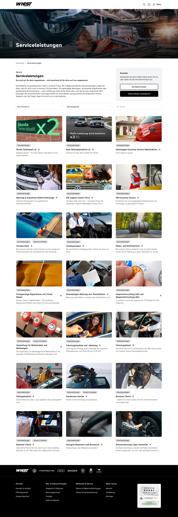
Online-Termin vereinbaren (139, 94)
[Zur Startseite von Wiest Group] (24, 4)
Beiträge (109, 496)
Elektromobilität (52, 500)
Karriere (109, 488)
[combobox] (39, 107)
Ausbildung (110, 492)
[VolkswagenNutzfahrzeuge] (83, 470)
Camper (49, 496)
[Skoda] (72, 471)
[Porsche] (47, 471)
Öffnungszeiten (22, 492)
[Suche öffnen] (144, 4)
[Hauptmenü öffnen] (157, 4)
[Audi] (61, 471)
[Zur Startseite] (23, 471)
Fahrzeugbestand (53, 492)
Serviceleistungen (34, 63)
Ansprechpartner (22, 496)
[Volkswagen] (34, 471)
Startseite (20, 63)
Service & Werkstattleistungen (88, 488)
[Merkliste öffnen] (149, 4)
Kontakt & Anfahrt (23, 488)
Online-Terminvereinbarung (86, 492)
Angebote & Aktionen (54, 488)
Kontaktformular (139, 87)
